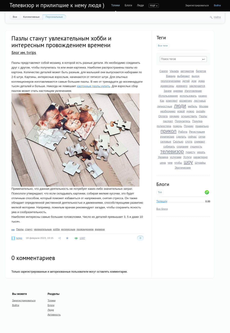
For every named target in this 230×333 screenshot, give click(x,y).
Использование (168, 95)
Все (15, 16)
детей (186, 81)
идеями (178, 91)
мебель (192, 106)
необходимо (167, 111)
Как (162, 100)
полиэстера (164, 126)
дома (201, 81)
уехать (201, 152)
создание (182, 146)
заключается (197, 86)
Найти (217, 17)
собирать (169, 146)
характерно (200, 157)
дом (193, 81)
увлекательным (43, 229)
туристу (190, 152)
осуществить (189, 116)
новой (181, 111)
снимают (199, 141)
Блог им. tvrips (23, 52)
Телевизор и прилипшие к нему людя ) (56, 5)
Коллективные (31, 16)
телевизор (172, 151)
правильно (202, 126)
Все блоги (162, 208)
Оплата (163, 116)
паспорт (168, 121)
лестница (200, 100)
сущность (196, 146)
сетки (202, 136)
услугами (175, 157)
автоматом (187, 71)
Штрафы (200, 162)
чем (170, 162)
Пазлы (203, 116)
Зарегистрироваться (197, 5)
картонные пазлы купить (93, 86)
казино (203, 95)
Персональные (54, 16)
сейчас (192, 136)
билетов (201, 71)
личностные (164, 106)
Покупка (197, 121)
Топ (160, 192)
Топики (115, 5)
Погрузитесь (182, 121)
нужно (190, 111)
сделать (181, 136)
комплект (171, 100)
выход (195, 76)
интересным (68, 229)
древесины (167, 86)
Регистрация (197, 131)
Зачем (168, 91)
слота (188, 141)
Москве (203, 106)
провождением (85, 229)
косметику (185, 100)
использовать (188, 95)
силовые (165, 141)
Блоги (128, 5)
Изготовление (193, 91)
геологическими (171, 81)
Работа (182, 131)
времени (100, 229)
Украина (163, 157)
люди (180, 105)
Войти (217, 5)
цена (163, 162)
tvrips (19, 238)
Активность (54, 314)
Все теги (163, 45)
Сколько (178, 141)
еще (152, 5)
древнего (182, 86)
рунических (167, 136)
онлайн (200, 111)
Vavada (174, 71)
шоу (188, 162)
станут (28, 229)
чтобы (178, 162)
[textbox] (183, 59)
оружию (174, 116)
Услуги (187, 157)
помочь (177, 126)
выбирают (183, 76)
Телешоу (161, 201)
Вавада (170, 76)
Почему (188, 126)
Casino (163, 71)
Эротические (183, 167)
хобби (56, 229)
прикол (169, 131)
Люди (140, 5)
